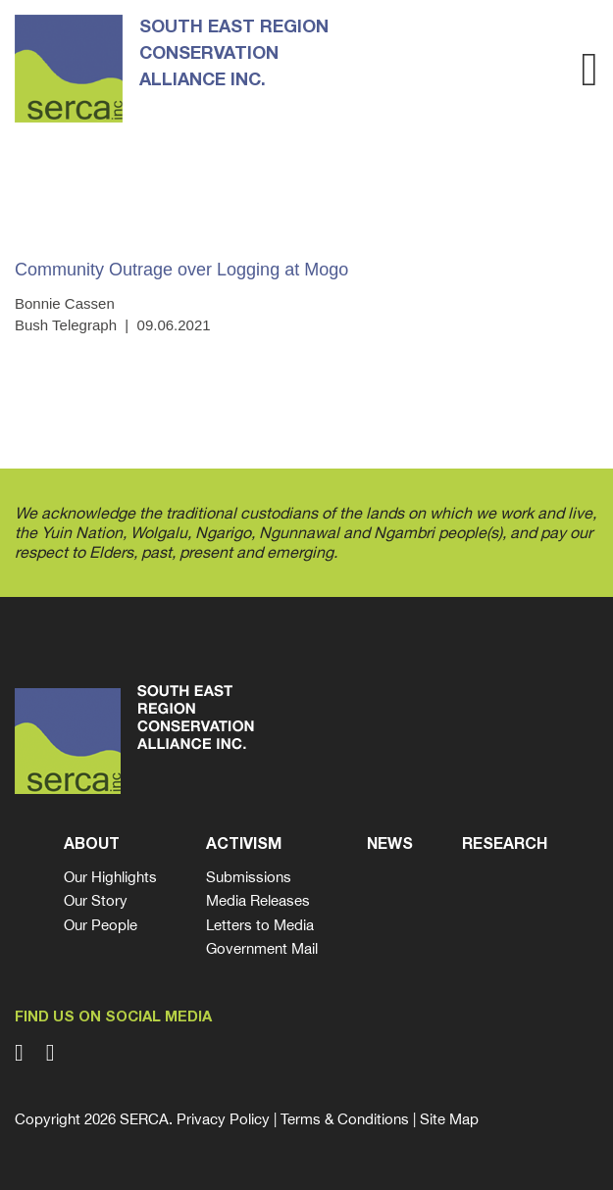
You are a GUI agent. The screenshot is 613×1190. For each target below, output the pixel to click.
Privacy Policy (223, 1119)
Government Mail (262, 948)
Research (504, 845)
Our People (100, 925)
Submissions (248, 876)
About (92, 845)
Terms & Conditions (345, 1119)
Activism (243, 845)
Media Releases (258, 900)
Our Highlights (110, 876)
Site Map (449, 1119)
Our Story (96, 900)
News (390, 845)
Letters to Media (260, 925)
